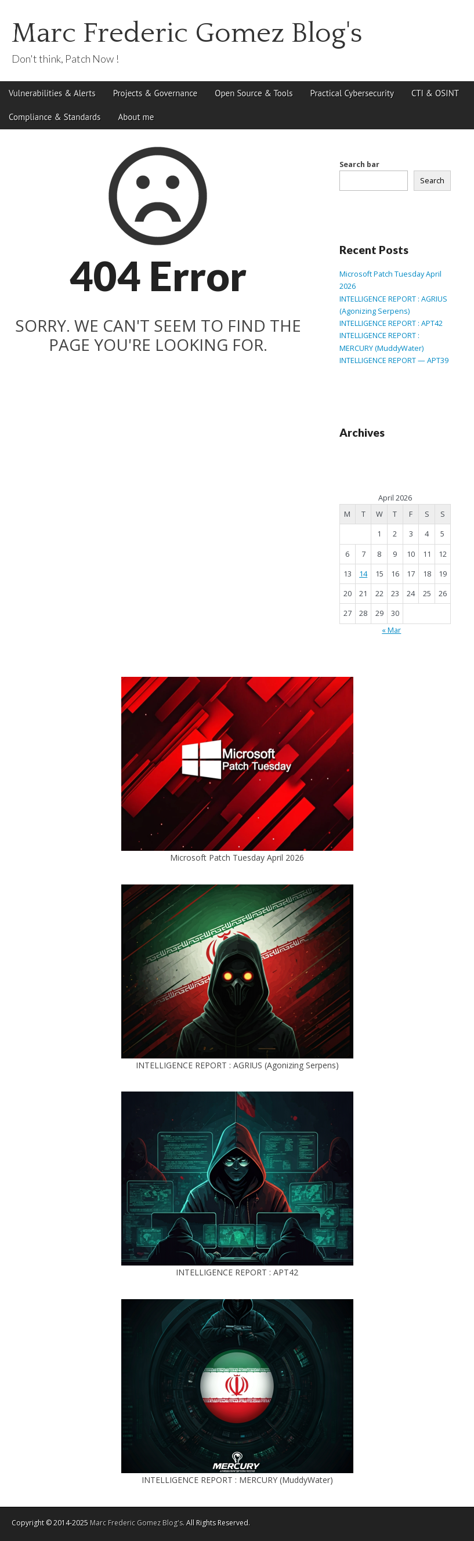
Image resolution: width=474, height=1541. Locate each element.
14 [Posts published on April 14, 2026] (363, 574)
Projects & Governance (155, 93)
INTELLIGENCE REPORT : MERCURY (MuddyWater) (237, 1479)
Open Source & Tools (253, 93)
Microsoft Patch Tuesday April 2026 (237, 857)
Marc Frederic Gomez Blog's (187, 33)
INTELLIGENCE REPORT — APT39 (393, 360)
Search (432, 181)
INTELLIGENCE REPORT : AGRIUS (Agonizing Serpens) (237, 1065)
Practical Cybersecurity (352, 93)
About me (136, 116)
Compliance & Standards (54, 116)
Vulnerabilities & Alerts (52, 93)
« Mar (391, 630)
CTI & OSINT (435, 93)
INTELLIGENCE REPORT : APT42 (391, 323)
